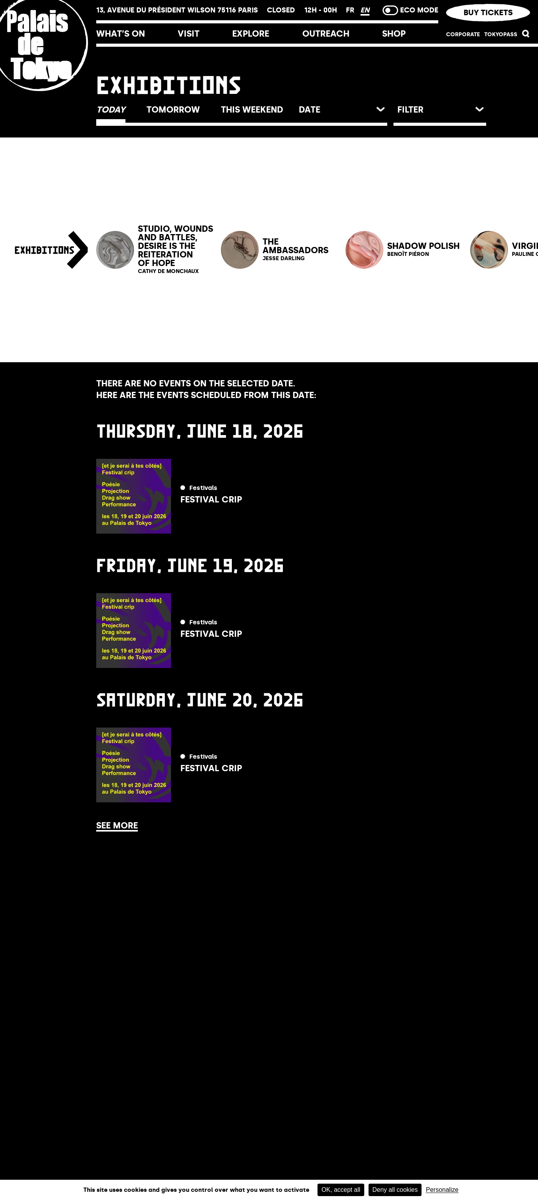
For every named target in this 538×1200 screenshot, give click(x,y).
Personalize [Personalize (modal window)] (442, 1190)
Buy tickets (488, 12)
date (309, 109)
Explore (250, 33)
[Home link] (48, 94)
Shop (394, 33)
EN (364, 10)
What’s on (120, 33)
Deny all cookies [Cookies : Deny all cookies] (395, 1189)
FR (351, 10)
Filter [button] (410, 109)
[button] (526, 35)
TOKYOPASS (500, 34)
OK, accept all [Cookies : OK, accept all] (340, 1189)
